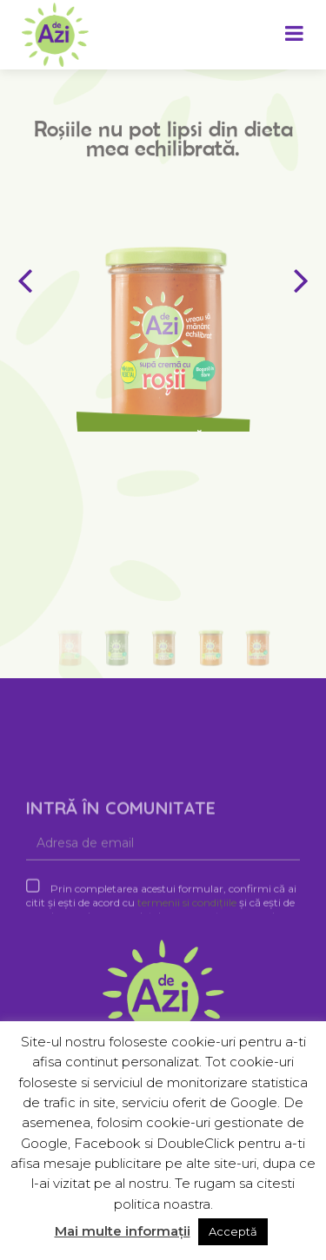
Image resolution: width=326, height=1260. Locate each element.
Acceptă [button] (233, 1231)
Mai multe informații (122, 1231)
